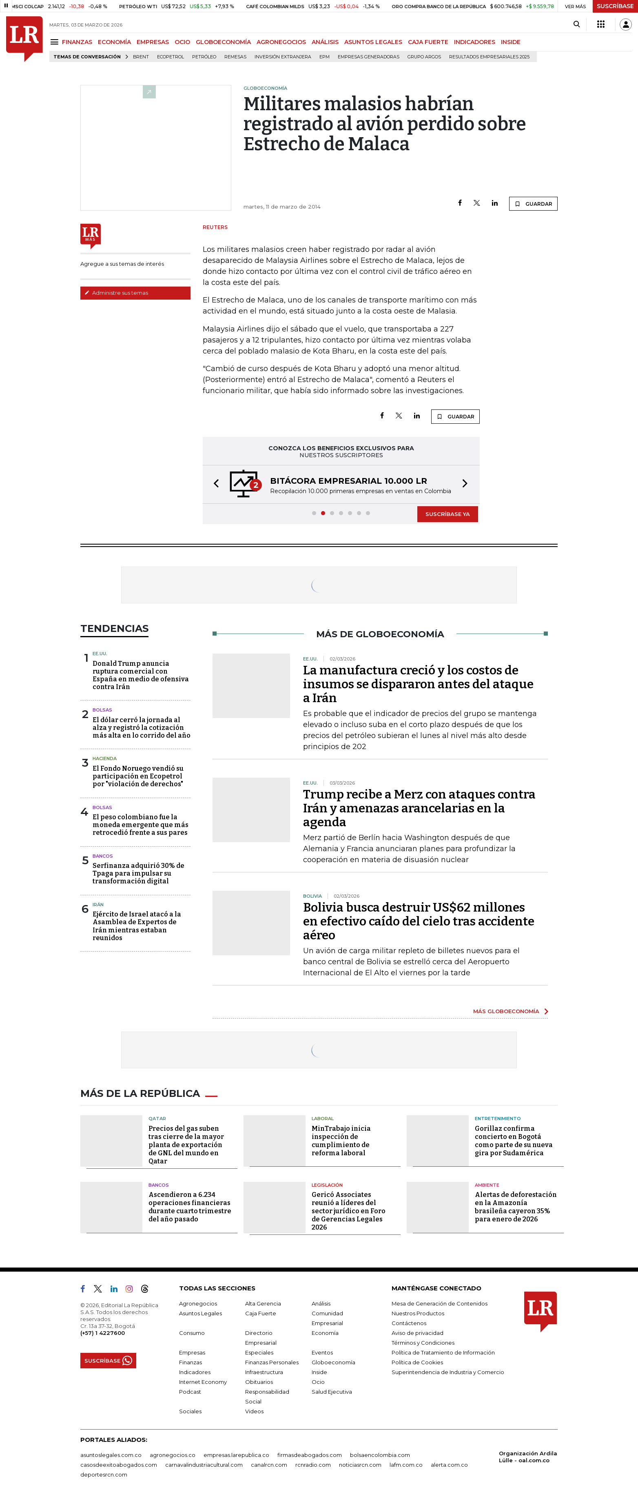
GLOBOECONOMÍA (223, 42)
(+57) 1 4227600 (102, 1333)
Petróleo (204, 57)
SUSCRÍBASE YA (447, 514)
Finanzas (190, 1362)
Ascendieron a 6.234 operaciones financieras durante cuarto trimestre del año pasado (189, 1207)
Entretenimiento (498, 1118)
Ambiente (487, 1185)
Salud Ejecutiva (332, 1391)
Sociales (190, 1411)
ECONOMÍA (114, 42)
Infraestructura (264, 1372)
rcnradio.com (313, 1464)
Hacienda (105, 758)
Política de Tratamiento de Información (443, 1352)
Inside (319, 1372)
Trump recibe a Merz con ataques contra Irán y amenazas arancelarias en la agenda (419, 808)
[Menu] (55, 41)
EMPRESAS (153, 42)
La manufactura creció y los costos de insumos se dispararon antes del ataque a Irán (418, 684)
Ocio (318, 1382)
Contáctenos (409, 1323)
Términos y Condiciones (423, 1342)
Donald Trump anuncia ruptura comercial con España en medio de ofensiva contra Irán (141, 675)
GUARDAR (533, 203)
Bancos (103, 856)
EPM (324, 57)
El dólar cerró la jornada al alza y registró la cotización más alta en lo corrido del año (142, 727)
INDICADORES (474, 42)
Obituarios (259, 1382)
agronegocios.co (172, 1455)
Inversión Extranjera (283, 57)
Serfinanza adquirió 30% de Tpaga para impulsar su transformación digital (138, 873)
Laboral (323, 1118)
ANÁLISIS (325, 42)
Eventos (322, 1352)
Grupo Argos (424, 57)
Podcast (190, 1391)
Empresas (192, 1352)
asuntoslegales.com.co (111, 1455)
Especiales (259, 1352)
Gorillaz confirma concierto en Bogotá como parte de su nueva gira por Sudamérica (514, 1141)
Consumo (192, 1333)
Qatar (157, 1118)
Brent (141, 57)
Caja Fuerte (260, 1313)
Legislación (327, 1185)
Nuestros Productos (418, 1313)
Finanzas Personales (272, 1362)
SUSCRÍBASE (615, 6)
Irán (98, 904)
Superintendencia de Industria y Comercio (448, 1372)
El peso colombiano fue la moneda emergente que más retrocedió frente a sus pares (140, 824)
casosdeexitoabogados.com (118, 1464)
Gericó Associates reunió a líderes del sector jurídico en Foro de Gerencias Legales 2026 (348, 1211)
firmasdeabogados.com (309, 1455)
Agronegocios (198, 1303)
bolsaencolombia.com (380, 1455)
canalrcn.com (269, 1464)
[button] (214, 484)
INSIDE (511, 42)
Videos (254, 1411)
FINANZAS (77, 42)
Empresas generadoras (368, 57)
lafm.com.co (406, 1464)
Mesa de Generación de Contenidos (439, 1303)
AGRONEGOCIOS (281, 42)
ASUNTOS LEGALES (373, 42)
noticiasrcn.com (360, 1464)
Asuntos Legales (200, 1313)
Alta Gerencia (263, 1303)
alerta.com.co (449, 1464)
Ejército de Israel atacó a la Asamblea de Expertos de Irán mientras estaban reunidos (137, 926)
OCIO (182, 42)
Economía (325, 1333)
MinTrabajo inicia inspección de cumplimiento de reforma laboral (341, 1141)
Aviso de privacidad (417, 1333)
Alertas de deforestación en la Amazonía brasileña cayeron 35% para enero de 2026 (516, 1207)
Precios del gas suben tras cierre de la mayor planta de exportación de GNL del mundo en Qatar (186, 1145)
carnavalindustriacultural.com (204, 1464)
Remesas (235, 57)
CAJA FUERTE (428, 42)
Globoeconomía (333, 1362)
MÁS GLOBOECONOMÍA (506, 1011)
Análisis (321, 1303)
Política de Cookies (417, 1362)
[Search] (576, 24)
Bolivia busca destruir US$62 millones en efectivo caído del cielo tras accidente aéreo (418, 921)
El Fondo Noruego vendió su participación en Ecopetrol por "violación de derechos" (138, 776)
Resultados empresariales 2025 (489, 57)
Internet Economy (203, 1382)
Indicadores (194, 1372)
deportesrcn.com (103, 1474)
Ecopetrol (170, 57)
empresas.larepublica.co (236, 1455)
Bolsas (102, 710)
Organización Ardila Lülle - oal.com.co (528, 1456)
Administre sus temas (116, 292)
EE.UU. (100, 653)
